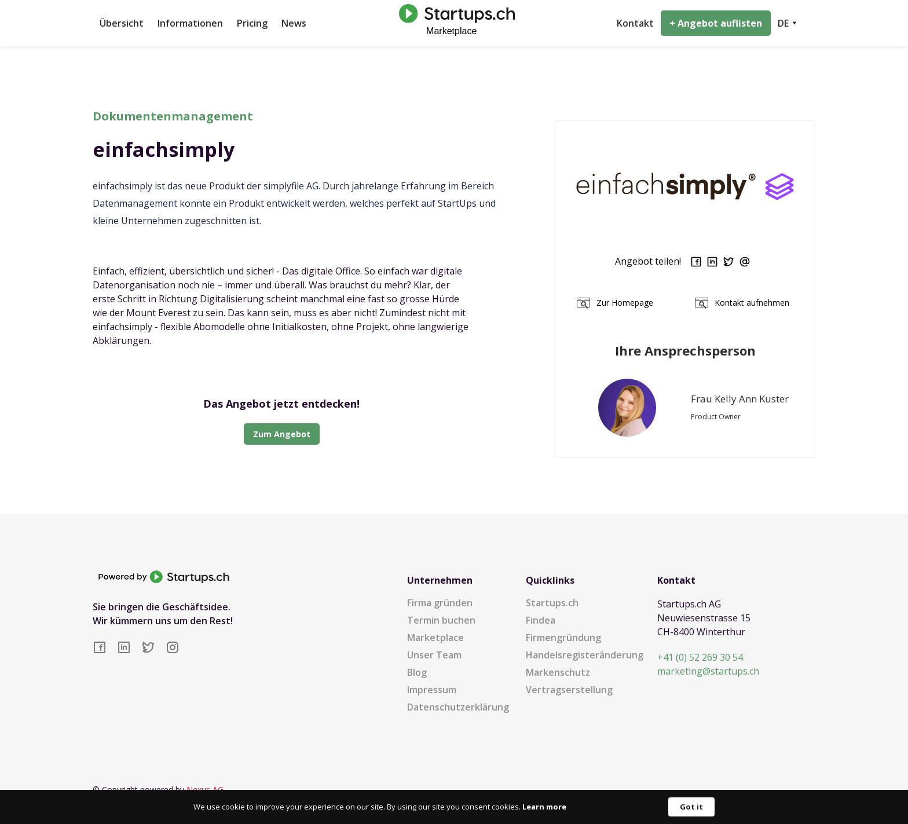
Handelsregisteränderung (584, 655)
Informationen (190, 23)
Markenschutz (558, 672)
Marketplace (435, 637)
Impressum (431, 689)
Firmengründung (563, 637)
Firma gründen (440, 602)
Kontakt (635, 23)
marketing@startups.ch (708, 671)
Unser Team (434, 655)
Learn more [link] (544, 806)
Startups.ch (552, 602)
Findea (540, 620)
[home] (454, 23)
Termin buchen (441, 620)
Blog (417, 672)
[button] (787, 23)
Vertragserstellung (569, 689)
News (293, 23)
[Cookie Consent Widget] (454, 807)
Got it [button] (691, 806)
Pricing (252, 23)
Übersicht (122, 23)
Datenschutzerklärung (458, 707)
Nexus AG (205, 789)
